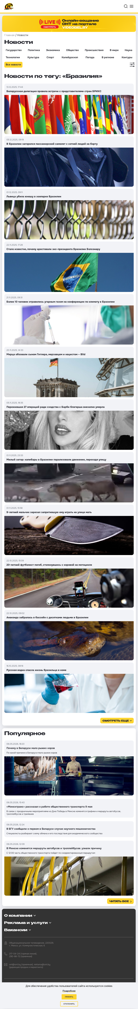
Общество (72, 50)
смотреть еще (115, 721)
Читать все (119, 901)
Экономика (53, 50)
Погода (90, 57)
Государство (14, 50)
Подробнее (69, 990)
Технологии (13, 57)
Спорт (50, 57)
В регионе (108, 57)
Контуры (127, 57)
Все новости (13, 64)
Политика (34, 50)
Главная (9, 35)
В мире (114, 50)
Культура (33, 57)
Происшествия (94, 50)
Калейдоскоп (70, 57)
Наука (128, 50)
